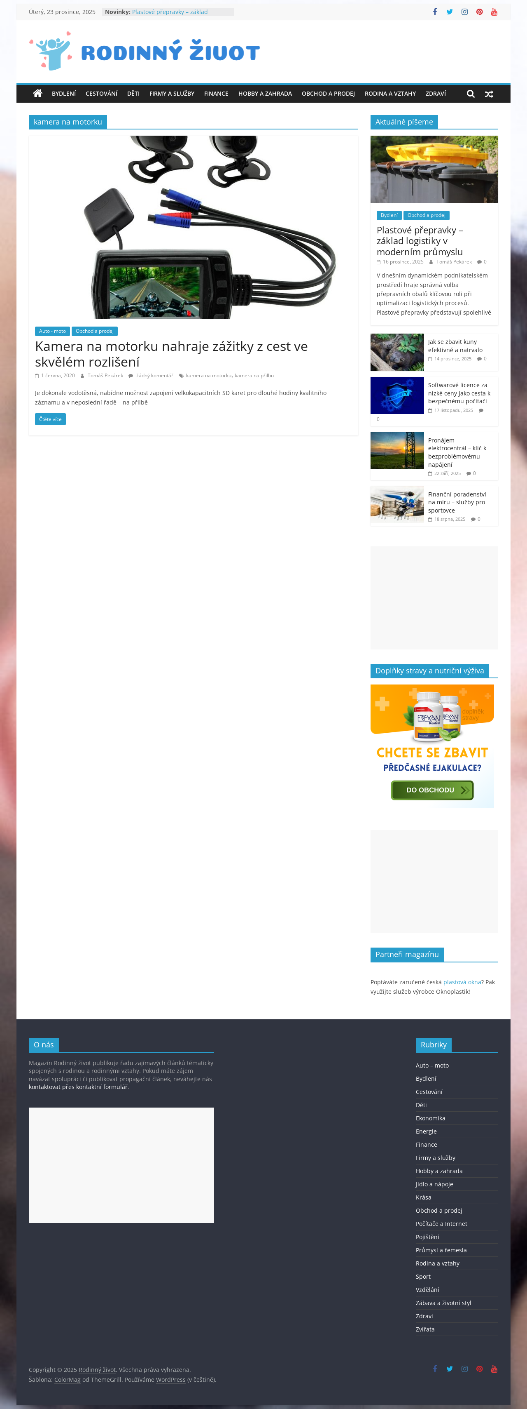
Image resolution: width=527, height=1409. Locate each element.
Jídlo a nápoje (434, 1184)
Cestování (101, 93)
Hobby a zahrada (265, 93)
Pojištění (427, 1237)
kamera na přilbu (254, 375)
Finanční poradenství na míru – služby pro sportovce (457, 502)
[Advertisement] (434, 597)
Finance (216, 93)
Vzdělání (427, 1290)
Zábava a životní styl (443, 1303)
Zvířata (425, 1329)
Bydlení (64, 93)
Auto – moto (432, 1065)
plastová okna (462, 982)
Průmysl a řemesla (441, 1250)
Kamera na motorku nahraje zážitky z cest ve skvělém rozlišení (171, 353)
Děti (133, 93)
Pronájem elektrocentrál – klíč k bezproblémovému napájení (457, 452)
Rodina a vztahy (390, 93)
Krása (423, 1197)
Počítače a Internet (441, 1224)
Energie (426, 1131)
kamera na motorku (208, 375)
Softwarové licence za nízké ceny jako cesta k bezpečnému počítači (459, 393)
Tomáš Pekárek (106, 375)
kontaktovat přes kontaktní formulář (78, 1087)
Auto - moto (52, 330)
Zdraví (436, 93)
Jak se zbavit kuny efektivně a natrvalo (455, 346)
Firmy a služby (171, 93)
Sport (423, 1276)
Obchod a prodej (328, 93)
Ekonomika (430, 1118)
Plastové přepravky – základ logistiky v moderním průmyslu (174, 16)
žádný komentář (150, 375)
